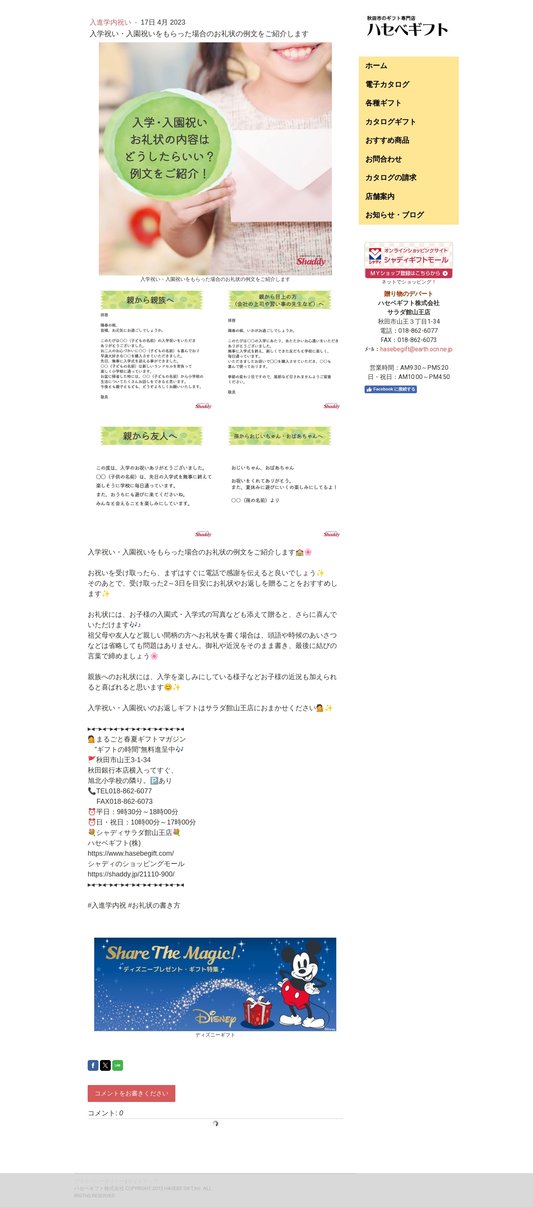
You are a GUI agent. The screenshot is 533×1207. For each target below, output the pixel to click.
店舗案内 (380, 196)
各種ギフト (383, 102)
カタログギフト (390, 121)
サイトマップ (143, 1181)
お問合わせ (383, 159)
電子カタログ (387, 84)
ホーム (376, 65)
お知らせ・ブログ (394, 214)
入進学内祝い (111, 22)
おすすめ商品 (387, 140)
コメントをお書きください (131, 1093)
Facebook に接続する (390, 389)
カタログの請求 (390, 177)
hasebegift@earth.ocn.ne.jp (416, 349)
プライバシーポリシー (99, 1181)
